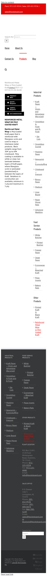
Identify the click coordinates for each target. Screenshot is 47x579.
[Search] (6, 40)
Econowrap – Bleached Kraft (40, 269)
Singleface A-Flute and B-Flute (11, 378)
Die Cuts (38, 137)
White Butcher (38, 236)
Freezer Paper (38, 251)
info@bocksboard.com (32, 475)
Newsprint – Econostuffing (11, 411)
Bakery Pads (38, 286)
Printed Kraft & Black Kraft (29, 426)
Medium (38, 187)
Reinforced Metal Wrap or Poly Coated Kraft (39, 328)
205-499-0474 (27, 505)
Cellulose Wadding (39, 210)
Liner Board (37, 193)
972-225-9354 (27, 464)
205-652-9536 (27, 500)
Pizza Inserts (38, 279)
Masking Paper (38, 152)
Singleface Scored (39, 145)
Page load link (7, 574)
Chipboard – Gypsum (11, 419)
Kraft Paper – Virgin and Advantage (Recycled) (39, 109)
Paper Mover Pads (37, 202)
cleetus (12, 87)
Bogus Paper (37, 180)
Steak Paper (37, 258)
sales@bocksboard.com (14, 12)
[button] (6, 69)
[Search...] (25, 37)
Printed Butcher (40, 243)
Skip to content (7, 2)
